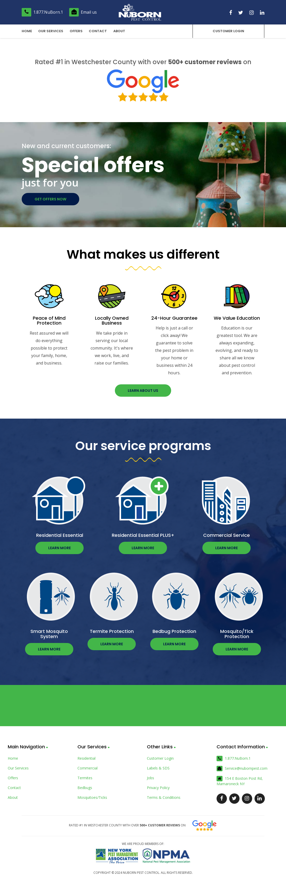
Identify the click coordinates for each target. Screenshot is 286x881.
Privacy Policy (158, 787)
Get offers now (50, 199)
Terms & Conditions (163, 797)
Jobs (150, 777)
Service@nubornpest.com (242, 768)
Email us (83, 12)
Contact (98, 31)
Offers (75, 31)
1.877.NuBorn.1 (42, 12)
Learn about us (143, 390)
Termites (84, 777)
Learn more (59, 547)
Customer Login (227, 31)
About (119, 31)
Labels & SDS (158, 768)
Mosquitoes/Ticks (92, 797)
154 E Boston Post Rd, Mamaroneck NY (240, 781)
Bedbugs (84, 787)
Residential (86, 758)
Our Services (50, 31)
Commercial (87, 768)
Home (27, 31)
